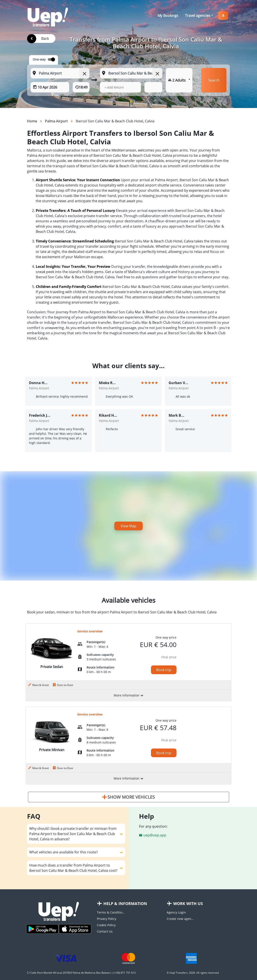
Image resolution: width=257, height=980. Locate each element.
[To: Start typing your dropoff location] (131, 73)
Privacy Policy (106, 919)
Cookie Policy (106, 925)
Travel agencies (197, 15)
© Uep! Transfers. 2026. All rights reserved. (193, 973)
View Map (128, 526)
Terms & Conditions (111, 912)
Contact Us (105, 931)
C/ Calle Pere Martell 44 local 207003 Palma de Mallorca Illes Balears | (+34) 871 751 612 (81, 973)
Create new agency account (181, 919)
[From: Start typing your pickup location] (60, 73)
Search (213, 80)
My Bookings (168, 15)
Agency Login (176, 912)
